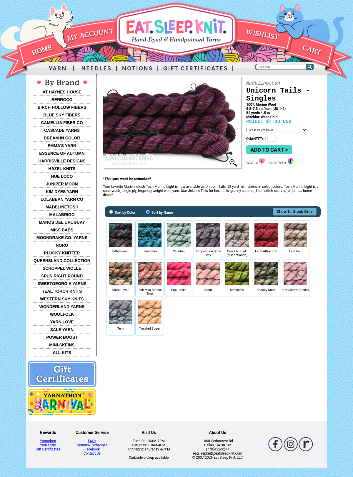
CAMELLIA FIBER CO (62, 122)
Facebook (92, 449)
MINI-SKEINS (61, 345)
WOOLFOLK (62, 314)
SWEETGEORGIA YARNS (61, 283)
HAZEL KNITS (61, 168)
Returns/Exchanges (92, 445)
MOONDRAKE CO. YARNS (61, 237)
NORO (62, 245)
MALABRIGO (61, 214)
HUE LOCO (62, 176)
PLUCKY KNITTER (62, 253)
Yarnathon (48, 441)
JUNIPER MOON (62, 184)
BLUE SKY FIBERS (62, 115)
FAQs (92, 441)
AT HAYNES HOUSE (61, 92)
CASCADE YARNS (62, 130)
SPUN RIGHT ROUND (62, 276)
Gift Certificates (48, 449)
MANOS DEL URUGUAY (62, 222)
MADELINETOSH (62, 207)
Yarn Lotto (48, 445)
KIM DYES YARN (62, 191)
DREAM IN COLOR (62, 138)
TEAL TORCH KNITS (62, 291)
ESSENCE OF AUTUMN (61, 153)
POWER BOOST (62, 337)
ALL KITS (62, 352)
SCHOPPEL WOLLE (62, 268)
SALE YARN (62, 329)
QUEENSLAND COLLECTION (62, 260)
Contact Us (92, 453)
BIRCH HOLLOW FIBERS (62, 107)
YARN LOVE (62, 322)
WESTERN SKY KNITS (62, 299)
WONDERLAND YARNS (61, 306)
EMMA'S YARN (62, 145)
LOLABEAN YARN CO (62, 199)
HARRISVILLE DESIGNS (61, 161)
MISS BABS (62, 230)
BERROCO (62, 99)
